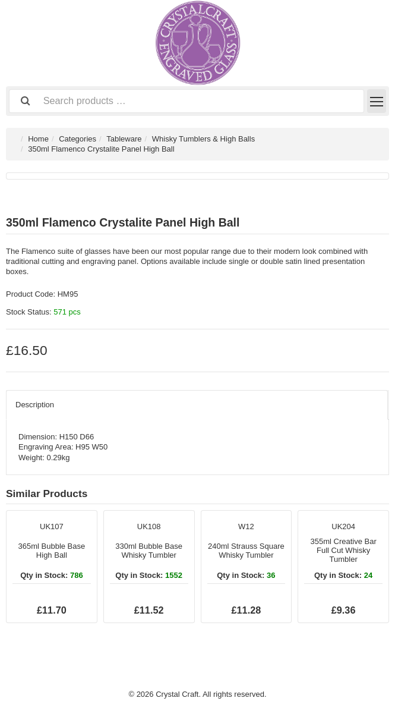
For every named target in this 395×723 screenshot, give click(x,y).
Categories (77, 138)
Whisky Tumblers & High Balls (203, 138)
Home (38, 138)
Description (34, 404)
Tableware (123, 138)
